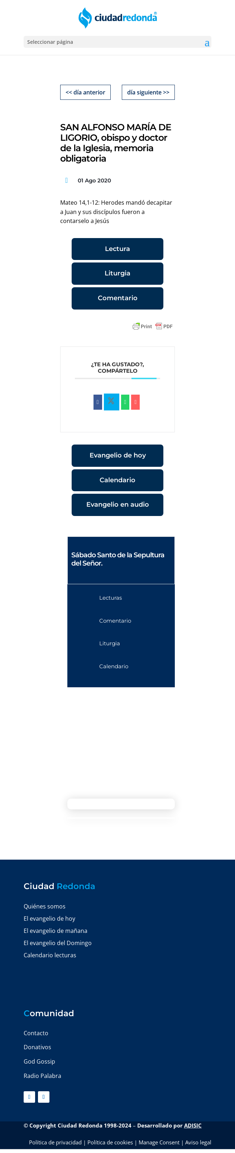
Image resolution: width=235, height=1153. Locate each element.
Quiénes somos (45, 906)
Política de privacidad (55, 1142)
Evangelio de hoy (118, 455)
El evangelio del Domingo (58, 943)
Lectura (117, 249)
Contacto (36, 1033)
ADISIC (193, 1125)
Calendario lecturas (50, 955)
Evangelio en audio (117, 504)
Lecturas (110, 597)
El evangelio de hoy (49, 918)
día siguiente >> (148, 92)
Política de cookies (110, 1142)
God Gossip (39, 1061)
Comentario (118, 298)
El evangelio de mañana (55, 931)
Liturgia (117, 273)
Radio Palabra (42, 1076)
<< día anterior (85, 92)
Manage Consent (159, 1142)
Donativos (37, 1047)
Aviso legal (198, 1142)
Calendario (117, 480)
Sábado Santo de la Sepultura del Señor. (117, 559)
